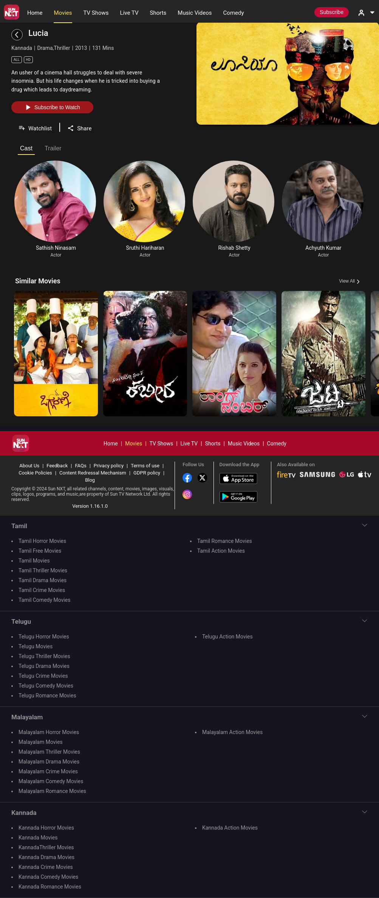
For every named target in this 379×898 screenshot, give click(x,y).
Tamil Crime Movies (42, 590)
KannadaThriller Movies (46, 847)
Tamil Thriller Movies (43, 570)
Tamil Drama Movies (43, 580)
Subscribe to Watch (52, 107)
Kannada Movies (38, 838)
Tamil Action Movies (221, 551)
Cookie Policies (35, 473)
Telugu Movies (36, 646)
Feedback (57, 465)
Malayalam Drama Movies (49, 762)
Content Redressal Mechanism (92, 473)
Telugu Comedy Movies (46, 686)
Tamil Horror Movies (42, 541)
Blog (90, 480)
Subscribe (331, 12)
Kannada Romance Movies (50, 887)
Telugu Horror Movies (44, 637)
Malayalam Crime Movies (48, 771)
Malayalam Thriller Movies (49, 752)
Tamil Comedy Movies (44, 600)
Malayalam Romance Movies (52, 791)
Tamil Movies (34, 561)
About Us (29, 465)
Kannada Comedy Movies (48, 877)
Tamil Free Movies (40, 551)
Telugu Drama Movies (44, 666)
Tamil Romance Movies (224, 541)
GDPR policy (146, 473)
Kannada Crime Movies (46, 867)
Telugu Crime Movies (43, 676)
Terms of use (145, 465)
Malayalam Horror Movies (49, 732)
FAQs (80, 465)
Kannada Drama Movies (46, 857)
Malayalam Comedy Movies (51, 781)
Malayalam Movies (41, 742)
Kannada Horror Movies (46, 828)
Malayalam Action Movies (232, 732)
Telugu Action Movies (227, 637)
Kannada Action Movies (230, 828)
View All (347, 281)
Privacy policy (109, 465)
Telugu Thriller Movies (44, 656)
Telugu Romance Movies (47, 695)
